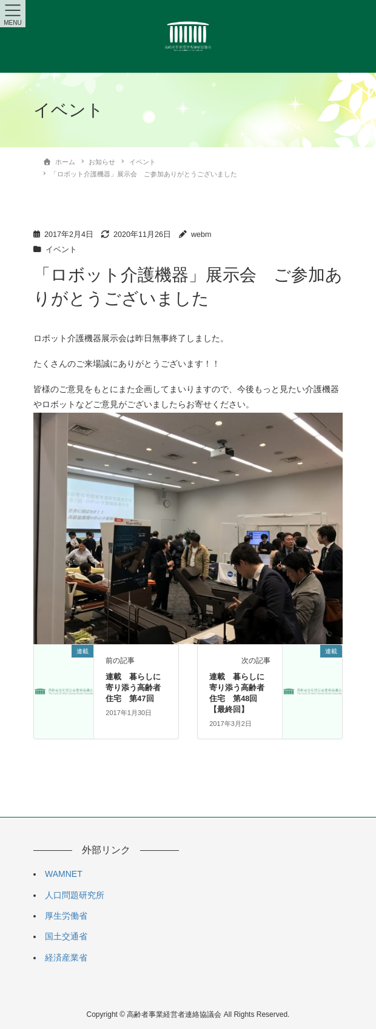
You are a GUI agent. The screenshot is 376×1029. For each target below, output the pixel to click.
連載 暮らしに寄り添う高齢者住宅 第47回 (133, 687)
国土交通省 (66, 936)
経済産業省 (66, 957)
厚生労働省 (66, 916)
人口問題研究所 (74, 895)
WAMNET (63, 874)
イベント (61, 249)
